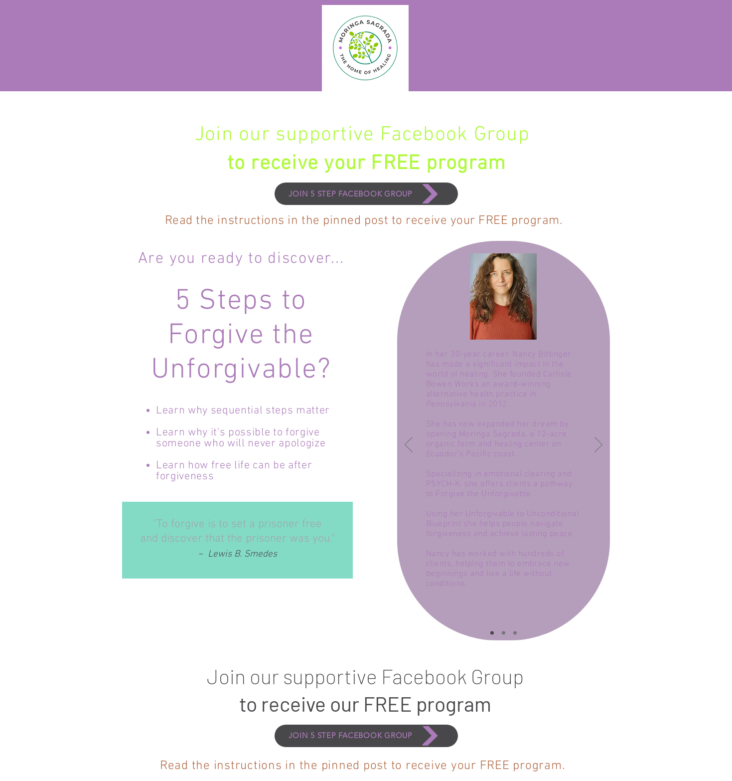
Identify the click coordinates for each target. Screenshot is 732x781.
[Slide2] (503, 633)
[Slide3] (515, 633)
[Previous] (409, 445)
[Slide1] (492, 633)
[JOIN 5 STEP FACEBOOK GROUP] (366, 194)
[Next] (598, 445)
